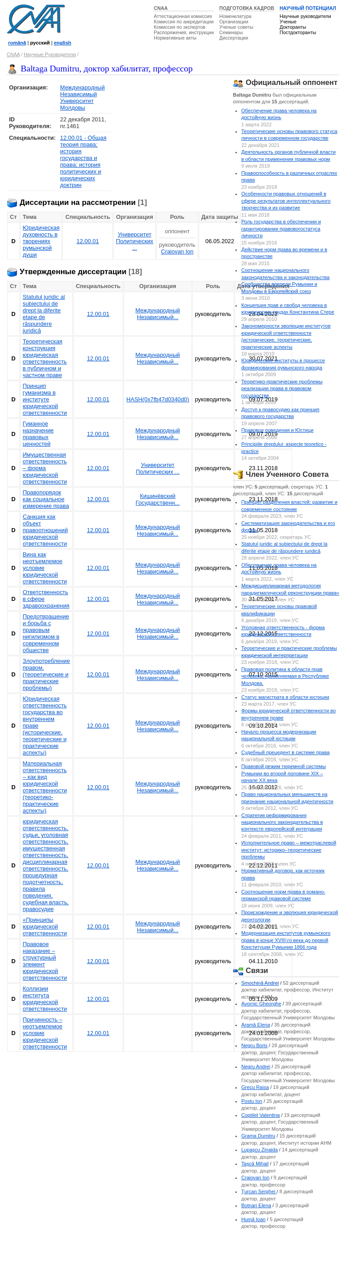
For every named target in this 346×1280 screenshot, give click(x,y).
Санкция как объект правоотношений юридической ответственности (45, 530)
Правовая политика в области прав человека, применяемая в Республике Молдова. (285, 676)
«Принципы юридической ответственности (45, 926)
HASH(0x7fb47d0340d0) (157, 399)
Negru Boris (254, 1045)
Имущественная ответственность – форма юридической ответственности (45, 468)
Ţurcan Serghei (259, 1191)
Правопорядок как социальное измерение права (46, 499)
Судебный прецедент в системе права (285, 752)
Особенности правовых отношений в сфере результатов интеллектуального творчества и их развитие (286, 200)
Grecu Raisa (255, 1087)
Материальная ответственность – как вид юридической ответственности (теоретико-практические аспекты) (45, 787)
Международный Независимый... (157, 313)
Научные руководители (305, 16)
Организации (233, 21)
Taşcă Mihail (255, 1163)
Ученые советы (236, 27)
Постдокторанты (297, 32)
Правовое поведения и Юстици (277, 430)
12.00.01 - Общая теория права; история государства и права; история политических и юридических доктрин (83, 161)
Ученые (288, 21)
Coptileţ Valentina (260, 1115)
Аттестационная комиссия (183, 16)
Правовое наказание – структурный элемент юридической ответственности (45, 961)
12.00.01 (87, 241)
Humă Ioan (253, 1219)
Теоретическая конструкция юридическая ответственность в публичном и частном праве (45, 358)
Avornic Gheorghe (261, 1003)
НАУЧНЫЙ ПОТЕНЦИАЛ (307, 8)
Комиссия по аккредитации (183, 21)
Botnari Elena (256, 1205)
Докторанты (292, 27)
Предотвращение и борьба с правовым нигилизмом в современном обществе (46, 633)
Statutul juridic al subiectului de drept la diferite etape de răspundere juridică (44, 313)
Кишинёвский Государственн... (158, 499)
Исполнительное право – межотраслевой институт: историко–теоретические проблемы (288, 849)
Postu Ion (251, 1101)
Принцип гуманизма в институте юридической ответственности (45, 399)
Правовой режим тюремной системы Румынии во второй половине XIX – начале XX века (283, 773)
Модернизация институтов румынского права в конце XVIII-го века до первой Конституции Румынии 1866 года (285, 940)
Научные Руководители (50, 54)
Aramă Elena (255, 1024)
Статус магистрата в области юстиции (285, 697)
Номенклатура (235, 16)
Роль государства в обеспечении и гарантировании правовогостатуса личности (281, 228)
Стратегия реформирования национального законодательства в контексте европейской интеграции (282, 822)
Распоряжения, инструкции (184, 32)
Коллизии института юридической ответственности (45, 998)
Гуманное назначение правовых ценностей (38, 433)
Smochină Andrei (260, 983)
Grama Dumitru (258, 1135)
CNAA (161, 8)
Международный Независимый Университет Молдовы (82, 97)
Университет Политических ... (134, 241)
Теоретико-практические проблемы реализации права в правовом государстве (282, 388)
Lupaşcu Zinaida (259, 1149)
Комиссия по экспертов (179, 27)
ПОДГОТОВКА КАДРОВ (246, 8)
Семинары (231, 32)
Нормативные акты (175, 37)
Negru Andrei (255, 1066)
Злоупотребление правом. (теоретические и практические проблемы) (46, 674)
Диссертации (233, 37)
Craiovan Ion (177, 251)
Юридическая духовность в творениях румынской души (41, 241)
